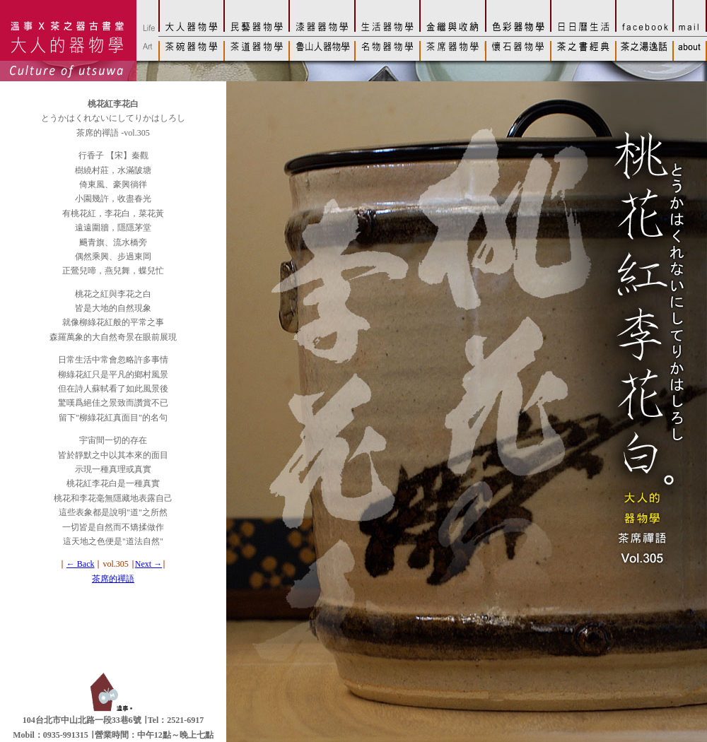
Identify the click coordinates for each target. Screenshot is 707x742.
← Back (80, 564)
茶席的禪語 (113, 579)
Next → (148, 564)
